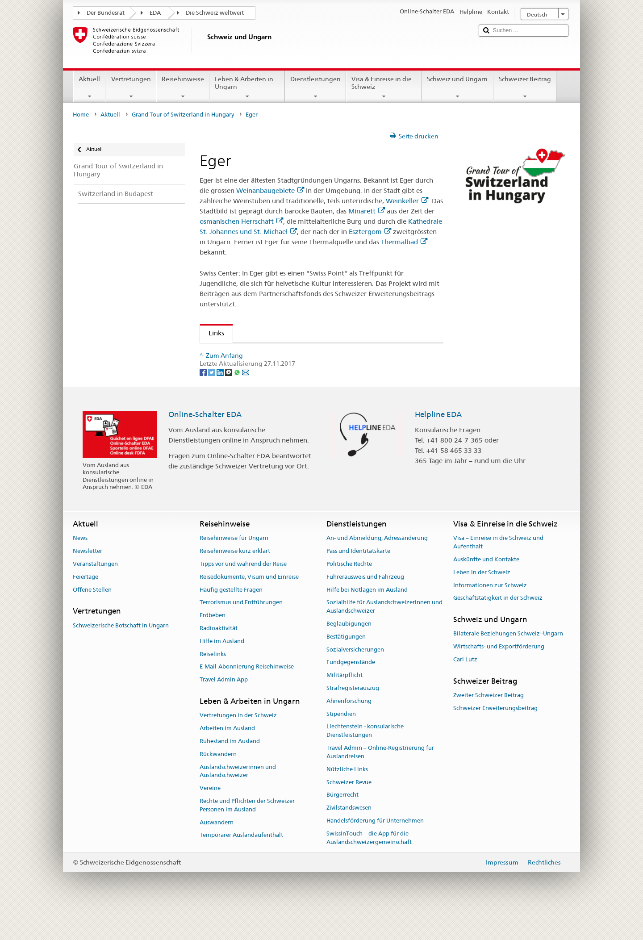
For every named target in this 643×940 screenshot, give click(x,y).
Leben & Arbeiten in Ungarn (247, 87)
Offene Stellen (92, 617)
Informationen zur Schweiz (490, 612)
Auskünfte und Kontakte (486, 587)
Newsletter (87, 578)
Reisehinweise (183, 87)
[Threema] (229, 399)
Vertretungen (130, 87)
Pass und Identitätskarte (358, 578)
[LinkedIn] (221, 399)
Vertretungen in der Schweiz (238, 742)
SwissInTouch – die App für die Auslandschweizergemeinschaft (369, 865)
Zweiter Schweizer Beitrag (488, 722)
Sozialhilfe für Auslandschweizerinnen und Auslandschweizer (384, 634)
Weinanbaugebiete (270, 190)
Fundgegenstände (350, 689)
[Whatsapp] (238, 399)
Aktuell (89, 87)
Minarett (366, 211)
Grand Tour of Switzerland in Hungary (183, 114)
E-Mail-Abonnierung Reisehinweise (247, 694)
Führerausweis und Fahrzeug (365, 604)
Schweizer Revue (349, 809)
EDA (155, 12)
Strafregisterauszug (352, 715)
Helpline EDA (438, 441)
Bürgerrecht (342, 822)
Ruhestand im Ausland (230, 768)
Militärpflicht (344, 702)
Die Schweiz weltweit (215, 12)
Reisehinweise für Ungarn (234, 565)
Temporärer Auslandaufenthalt (241, 862)
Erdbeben (212, 642)
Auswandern (217, 849)
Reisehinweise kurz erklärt (235, 578)
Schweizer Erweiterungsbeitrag (495, 735)
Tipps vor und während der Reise (243, 591)
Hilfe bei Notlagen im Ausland (367, 617)
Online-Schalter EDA (205, 441)
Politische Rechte (349, 591)
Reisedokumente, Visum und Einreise (249, 604)
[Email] (245, 399)
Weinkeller (407, 200)
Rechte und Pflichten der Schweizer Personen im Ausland (247, 832)
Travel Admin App (224, 707)
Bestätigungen (346, 663)
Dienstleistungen (315, 87)
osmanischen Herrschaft (241, 221)
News (80, 565)
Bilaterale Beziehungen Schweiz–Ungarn (508, 661)
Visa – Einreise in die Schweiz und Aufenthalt (498, 569)
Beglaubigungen (349, 651)
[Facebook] (204, 399)
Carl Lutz (465, 687)
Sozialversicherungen (355, 676)
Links (212, 333)
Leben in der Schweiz (481, 599)
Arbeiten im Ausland (227, 755)
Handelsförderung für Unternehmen (375, 848)
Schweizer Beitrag (525, 87)
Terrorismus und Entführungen (241, 630)
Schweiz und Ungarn (457, 87)
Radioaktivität (219, 655)
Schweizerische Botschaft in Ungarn (121, 652)
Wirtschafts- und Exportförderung (498, 674)
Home (81, 114)
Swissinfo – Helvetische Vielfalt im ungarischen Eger (291, 353)
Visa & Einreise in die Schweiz (384, 87)
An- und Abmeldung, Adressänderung (377, 565)
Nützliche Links (347, 796)
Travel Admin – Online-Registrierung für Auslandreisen (380, 779)
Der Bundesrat (106, 12)
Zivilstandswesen (349, 835)
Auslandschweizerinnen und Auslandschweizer (238, 798)
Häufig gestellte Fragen (231, 617)
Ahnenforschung (349, 728)
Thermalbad (404, 242)
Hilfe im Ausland (222, 668)
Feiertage (85, 604)
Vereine (210, 815)
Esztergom (370, 231)
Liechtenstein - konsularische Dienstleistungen (365, 758)
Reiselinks (213, 681)
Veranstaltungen (95, 591)
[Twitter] (212, 399)
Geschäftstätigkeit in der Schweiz (498, 625)
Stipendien (341, 741)
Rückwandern (218, 781)
